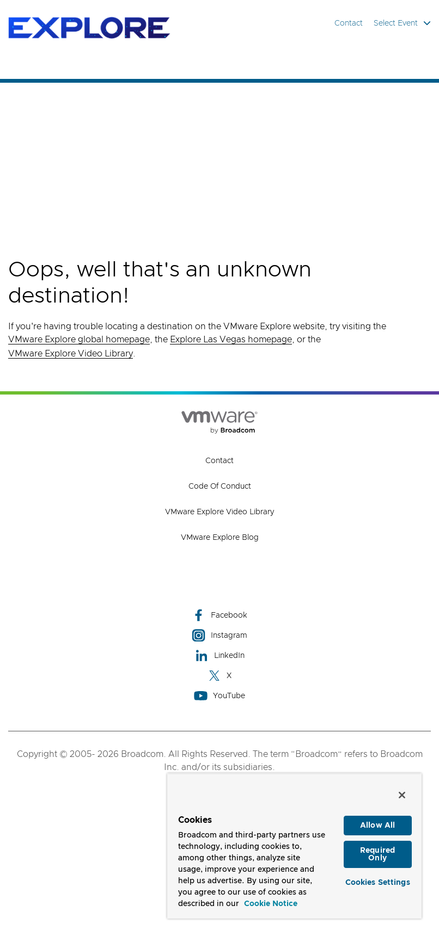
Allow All (377, 825)
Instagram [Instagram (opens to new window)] (219, 635)
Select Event (402, 23)
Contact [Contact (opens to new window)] (219, 461)
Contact (348, 23)
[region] (294, 846)
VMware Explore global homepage (79, 339)
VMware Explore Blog (220, 537)
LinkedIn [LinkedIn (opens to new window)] (220, 655)
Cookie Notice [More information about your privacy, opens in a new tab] (270, 904)
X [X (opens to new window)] (219, 675)
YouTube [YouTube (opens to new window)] (219, 696)
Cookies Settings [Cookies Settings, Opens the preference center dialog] (377, 882)
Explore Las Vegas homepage (231, 339)
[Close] (402, 795)
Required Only (377, 854)
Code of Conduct (219, 486)
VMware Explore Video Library (70, 353)
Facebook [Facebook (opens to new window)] (219, 615)
